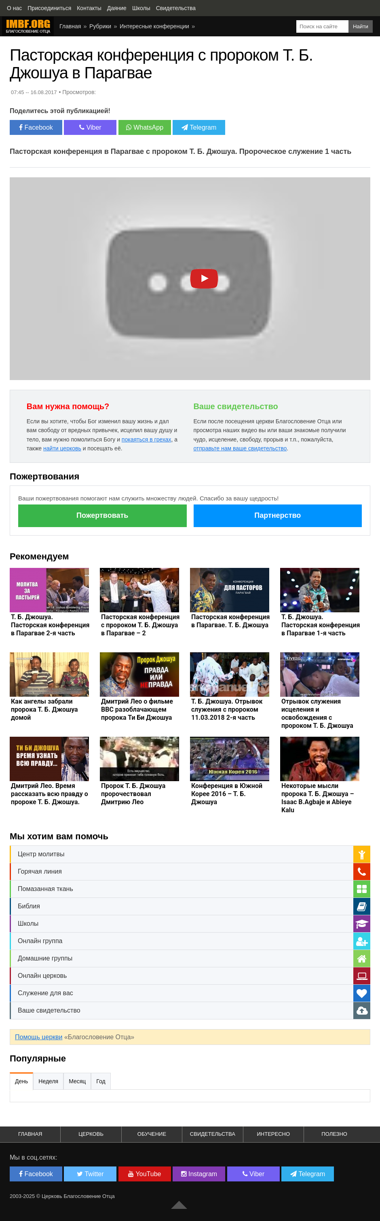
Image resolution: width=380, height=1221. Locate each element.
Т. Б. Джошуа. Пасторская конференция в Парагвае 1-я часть (320, 625)
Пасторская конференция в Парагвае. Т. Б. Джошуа (230, 621)
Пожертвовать (102, 515)
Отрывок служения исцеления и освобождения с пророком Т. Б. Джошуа (317, 713)
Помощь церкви (38, 1037)
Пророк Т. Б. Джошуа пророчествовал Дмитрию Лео (133, 794)
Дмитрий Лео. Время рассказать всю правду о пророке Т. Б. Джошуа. (49, 794)
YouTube (144, 1174)
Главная (70, 26)
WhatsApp (144, 127)
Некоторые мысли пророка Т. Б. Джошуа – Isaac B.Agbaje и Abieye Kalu (317, 798)
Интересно (273, 1134)
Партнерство (277, 515)
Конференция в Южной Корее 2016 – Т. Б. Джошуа (226, 794)
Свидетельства (212, 1134)
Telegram (199, 127)
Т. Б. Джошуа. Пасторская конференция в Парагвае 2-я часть (50, 625)
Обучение (151, 1134)
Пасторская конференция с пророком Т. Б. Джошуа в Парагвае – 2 (140, 625)
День (21, 1081)
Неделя (48, 1081)
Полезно (334, 1134)
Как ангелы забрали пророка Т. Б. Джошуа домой (44, 709)
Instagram (199, 1174)
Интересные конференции (154, 26)
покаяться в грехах (146, 439)
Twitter (90, 1174)
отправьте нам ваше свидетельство (240, 448)
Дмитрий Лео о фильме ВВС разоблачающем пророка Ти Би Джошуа (137, 709)
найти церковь (62, 448)
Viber (90, 127)
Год (100, 1081)
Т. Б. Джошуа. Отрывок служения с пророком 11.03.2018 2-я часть (227, 709)
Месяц (77, 1081)
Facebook (36, 127)
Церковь (90, 1134)
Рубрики (100, 26)
